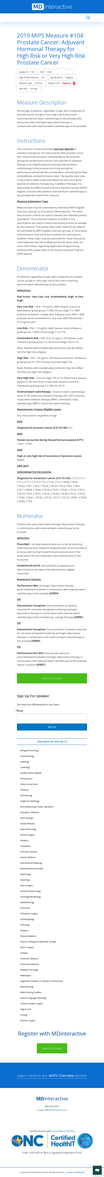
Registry (67, 83)
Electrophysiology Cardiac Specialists (36, 806)
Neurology (25, 879)
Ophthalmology (27, 902)
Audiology (24, 761)
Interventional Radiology (31, 863)
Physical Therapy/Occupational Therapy (38, 941)
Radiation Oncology (29, 969)
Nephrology (25, 874)
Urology (23, 1014)
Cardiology (25, 767)
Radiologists (25, 975)
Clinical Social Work (29, 784)
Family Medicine (27, 823)
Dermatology (26, 795)
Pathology (24, 924)
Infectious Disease (28, 851)
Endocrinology (26, 818)
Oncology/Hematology (30, 896)
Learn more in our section (52, 1075)
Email (20, 711)
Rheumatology (26, 986)
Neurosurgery (26, 885)
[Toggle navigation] (100, 17)
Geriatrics (24, 840)
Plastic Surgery (26, 947)
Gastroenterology (28, 829)
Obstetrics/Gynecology (30, 891)
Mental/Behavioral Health (31, 868)
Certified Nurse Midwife (30, 773)
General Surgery (27, 834)
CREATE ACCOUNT (52, 678)
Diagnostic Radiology (29, 801)
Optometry (25, 908)
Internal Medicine (28, 857)
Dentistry (24, 789)
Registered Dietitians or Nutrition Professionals (41, 981)
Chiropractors (26, 778)
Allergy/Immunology (29, 750)
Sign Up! (52, 727)
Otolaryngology (27, 919)
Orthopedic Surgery (29, 913)
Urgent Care (25, 1009)
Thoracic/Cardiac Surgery (31, 1003)
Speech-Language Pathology (33, 998)
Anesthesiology (27, 756)
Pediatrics (24, 930)
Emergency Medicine (29, 812)
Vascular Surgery (27, 1020)
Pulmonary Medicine (29, 964)
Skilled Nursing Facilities (31, 992)
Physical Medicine (28, 936)
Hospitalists (25, 846)
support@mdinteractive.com (52, 1109)
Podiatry (24, 953)
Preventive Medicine (29, 958)
